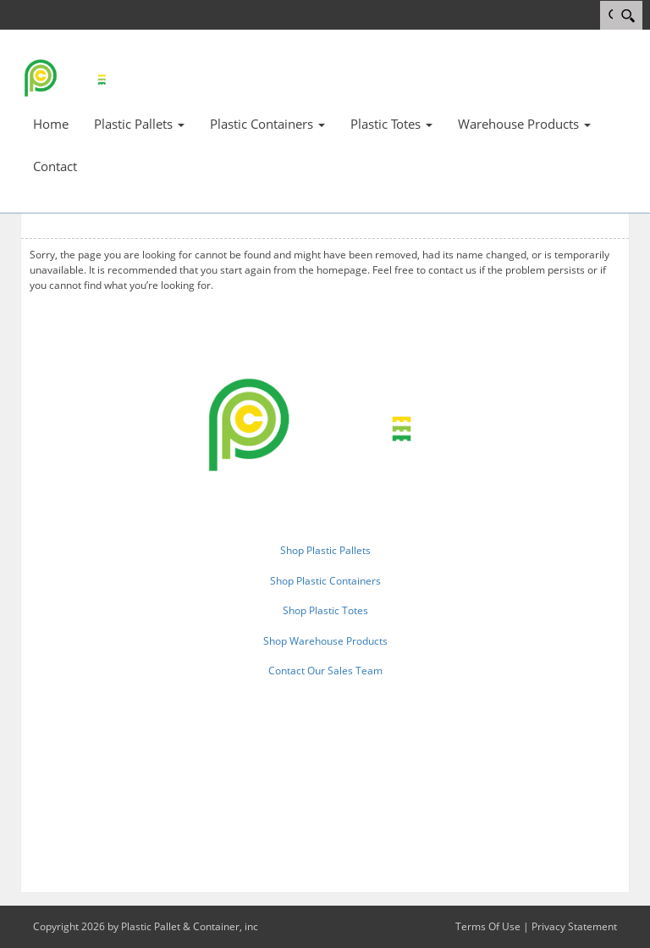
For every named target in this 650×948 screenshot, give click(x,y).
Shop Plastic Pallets (325, 550)
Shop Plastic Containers (325, 581)
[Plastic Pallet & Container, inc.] (71, 77)
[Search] (627, 15)
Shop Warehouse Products (325, 641)
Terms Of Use (488, 926)
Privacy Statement (574, 926)
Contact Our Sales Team (325, 670)
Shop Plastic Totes (325, 610)
